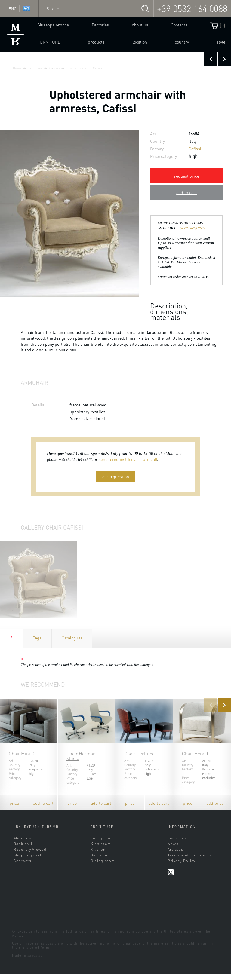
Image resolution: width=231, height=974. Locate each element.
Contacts (179, 24)
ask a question (115, 476)
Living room (102, 837)
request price (186, 176)
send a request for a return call (128, 459)
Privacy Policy (181, 860)
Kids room (101, 843)
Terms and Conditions (189, 855)
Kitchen (98, 849)
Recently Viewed (30, 849)
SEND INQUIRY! (192, 227)
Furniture (48, 41)
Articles (175, 849)
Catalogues (72, 637)
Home (17, 68)
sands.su (35, 955)
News (173, 843)
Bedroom (100, 855)
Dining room (103, 860)
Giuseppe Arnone (53, 24)
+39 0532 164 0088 (192, 8)
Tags (37, 637)
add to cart (186, 192)
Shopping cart (28, 855)
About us (140, 24)
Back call (23, 843)
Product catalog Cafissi (84, 68)
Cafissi (54, 68)
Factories (100, 24)
